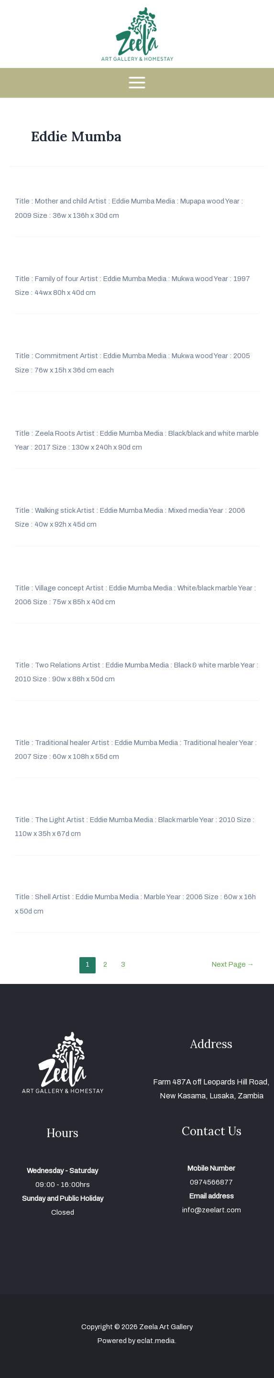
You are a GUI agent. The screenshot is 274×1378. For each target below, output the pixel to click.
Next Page (233, 964)
